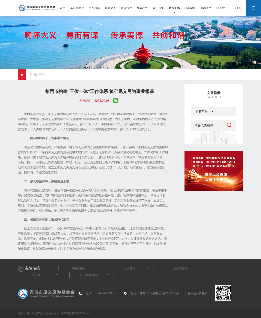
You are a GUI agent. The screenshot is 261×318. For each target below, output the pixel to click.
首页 (62, 8)
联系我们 (222, 8)
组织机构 (94, 8)
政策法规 (126, 8)
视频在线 (142, 8)
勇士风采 (158, 8)
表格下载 (206, 8)
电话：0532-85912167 (101, 293)
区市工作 (174, 8)
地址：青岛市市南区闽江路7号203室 (154, 293)
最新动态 (110, 8)
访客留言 (190, 8)
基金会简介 (77, 8)
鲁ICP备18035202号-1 (75, 313)
